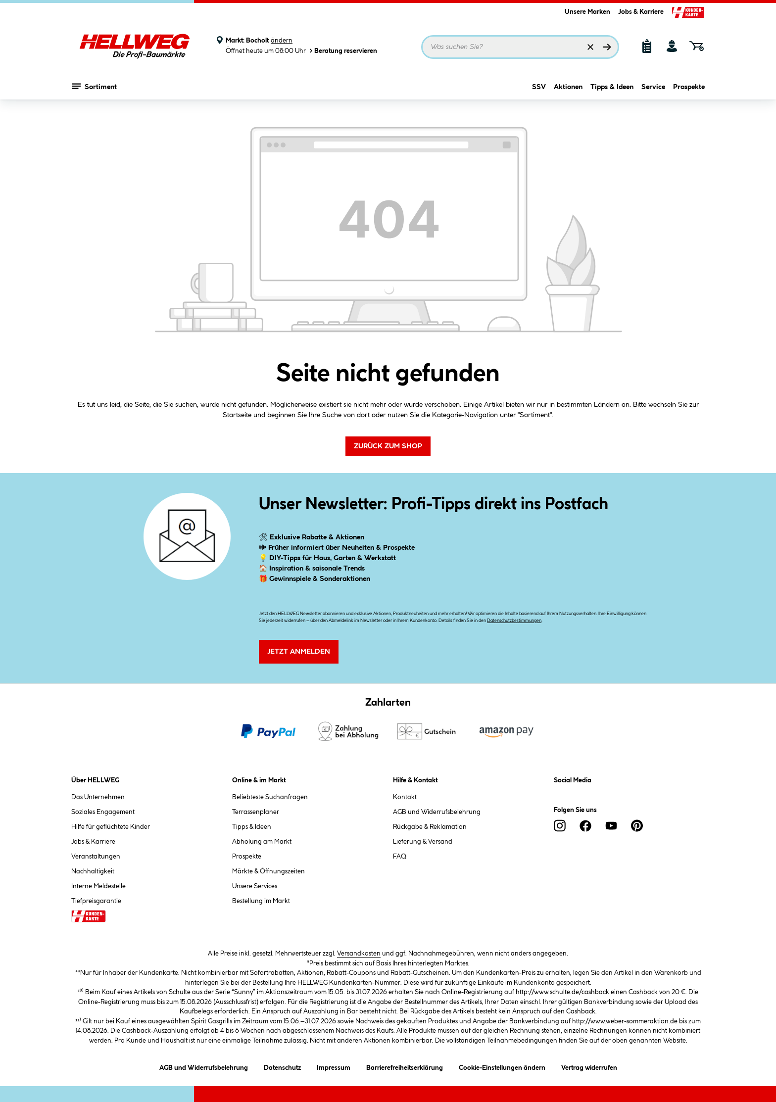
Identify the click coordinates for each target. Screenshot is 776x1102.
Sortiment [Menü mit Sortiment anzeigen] (94, 86)
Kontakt (405, 797)
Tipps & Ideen (611, 87)
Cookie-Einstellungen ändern (502, 1066)
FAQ (399, 857)
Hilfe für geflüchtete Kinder (110, 827)
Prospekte (689, 87)
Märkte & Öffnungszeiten (268, 871)
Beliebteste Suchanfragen (270, 797)
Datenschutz (282, 1066)
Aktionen (568, 87)
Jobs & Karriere (641, 12)
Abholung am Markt (261, 842)
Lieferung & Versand (422, 842)
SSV (539, 87)
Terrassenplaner (255, 812)
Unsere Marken (587, 12)
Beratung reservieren (342, 51)
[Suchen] (607, 47)
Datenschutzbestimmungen (514, 621)
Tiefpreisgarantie (96, 901)
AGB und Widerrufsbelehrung (437, 812)
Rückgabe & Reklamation (430, 827)
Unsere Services (254, 886)
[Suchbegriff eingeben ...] (520, 47)
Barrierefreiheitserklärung (404, 1066)
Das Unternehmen (98, 797)
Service (653, 87)
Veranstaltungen (95, 857)
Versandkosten (359, 954)
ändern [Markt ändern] (281, 41)
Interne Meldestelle (98, 886)
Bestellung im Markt (261, 901)
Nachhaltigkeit (92, 871)
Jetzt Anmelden (298, 651)
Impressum (333, 1066)
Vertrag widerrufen (589, 1068)
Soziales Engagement (103, 812)
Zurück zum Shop (388, 446)
